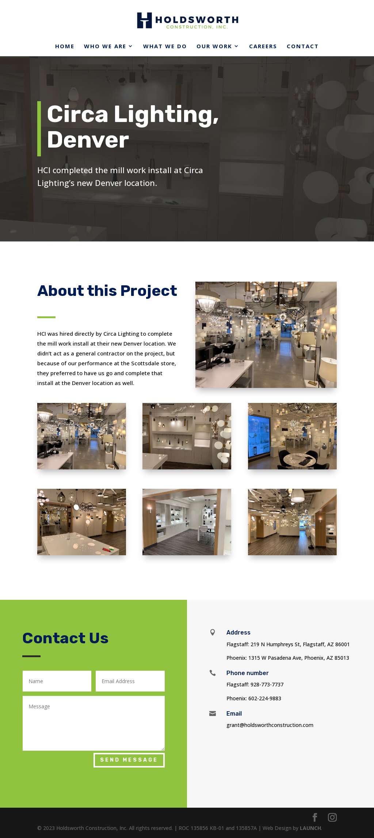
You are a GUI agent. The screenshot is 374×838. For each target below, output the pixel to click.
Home (65, 46)
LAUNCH (310, 827)
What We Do (165, 46)
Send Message (129, 760)
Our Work (214, 46)
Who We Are (105, 46)
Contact (303, 46)
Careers (263, 46)
